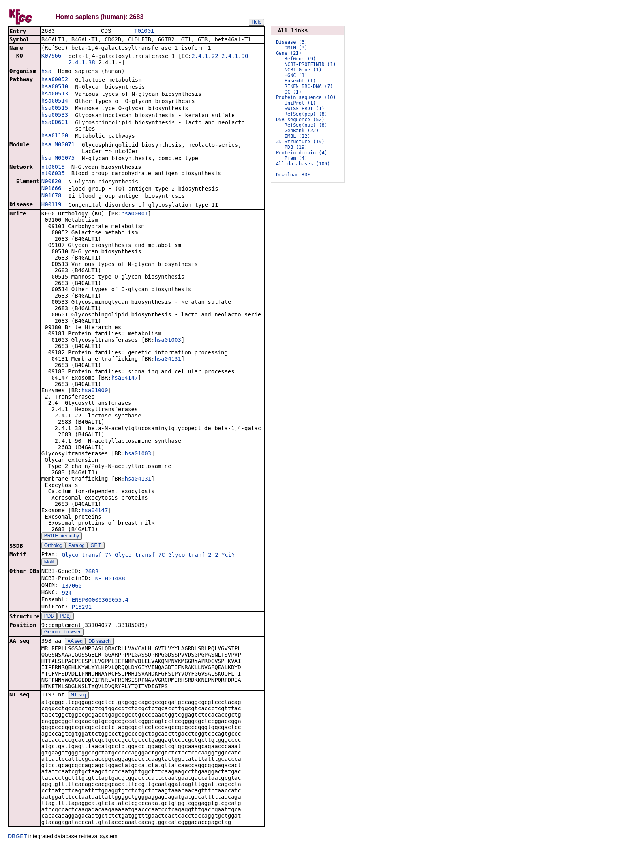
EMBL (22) (297, 136)
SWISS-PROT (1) (305, 108)
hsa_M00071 (58, 145)
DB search (99, 642)
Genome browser (62, 632)
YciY (228, 555)
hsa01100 (54, 136)
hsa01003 (167, 340)
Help (256, 22)
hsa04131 (167, 359)
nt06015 (53, 168)
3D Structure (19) (300, 141)
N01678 (51, 196)
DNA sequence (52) (300, 119)
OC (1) (293, 92)
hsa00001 (134, 214)
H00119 (51, 205)
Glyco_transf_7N (86, 555)
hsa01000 (94, 391)
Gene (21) (289, 53)
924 (66, 593)
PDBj (65, 617)
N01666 (51, 189)
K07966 (51, 56)
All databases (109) (303, 164)
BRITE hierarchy (61, 536)
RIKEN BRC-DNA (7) (309, 86)
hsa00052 (54, 80)
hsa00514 (54, 101)
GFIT (95, 546)
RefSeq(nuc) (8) (306, 125)
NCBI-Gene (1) (303, 70)
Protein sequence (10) (306, 97)
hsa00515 (54, 108)
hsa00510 (54, 87)
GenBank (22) (302, 130)
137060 (72, 586)
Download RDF (293, 175)
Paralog (76, 546)
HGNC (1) (296, 75)
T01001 (144, 31)
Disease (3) (291, 42)
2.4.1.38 (81, 63)
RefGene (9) (300, 59)
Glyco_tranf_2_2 (193, 555)
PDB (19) (296, 147)
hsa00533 (54, 115)
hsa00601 (54, 123)
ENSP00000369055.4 (100, 600)
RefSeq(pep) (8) (306, 114)
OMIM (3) (296, 48)
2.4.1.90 (234, 57)
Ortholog (53, 546)
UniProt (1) (300, 103)
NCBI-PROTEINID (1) (310, 64)
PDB (49, 617)
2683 (91, 572)
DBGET (17, 837)
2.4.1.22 (204, 57)
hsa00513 (54, 94)
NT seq (78, 695)
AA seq (75, 642)
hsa (46, 72)
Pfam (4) (296, 158)
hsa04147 (124, 378)
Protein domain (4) (301, 152)
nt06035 (53, 174)
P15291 (82, 608)
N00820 (51, 182)
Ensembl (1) (300, 81)
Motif (49, 562)
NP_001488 (110, 579)
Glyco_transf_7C (140, 555)
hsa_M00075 (58, 158)
